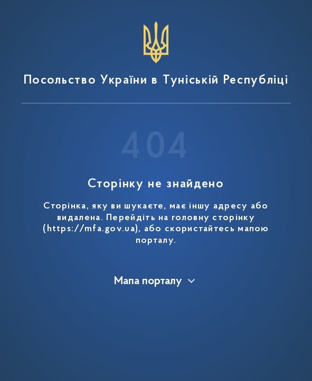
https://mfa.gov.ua (91, 229)
